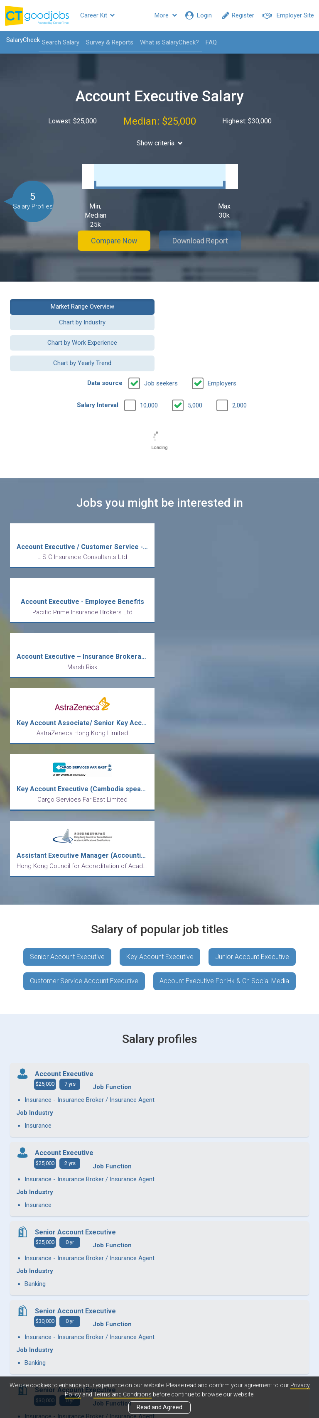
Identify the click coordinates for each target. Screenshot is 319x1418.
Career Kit (97, 15)
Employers (222, 345)
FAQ (211, 42)
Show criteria (160, 143)
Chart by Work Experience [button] (82, 325)
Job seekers (161, 345)
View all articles (160, 1328)
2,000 (239, 367)
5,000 (195, 367)
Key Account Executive (160, 743)
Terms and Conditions (122, 1394)
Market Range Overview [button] (81, 304)
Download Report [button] (201, 238)
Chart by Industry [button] (237, 304)
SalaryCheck (23, 40)
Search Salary (60, 42)
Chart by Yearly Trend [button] (238, 325)
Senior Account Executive (67, 743)
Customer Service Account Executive (84, 767)
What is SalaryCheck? (169, 42)
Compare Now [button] (113, 238)
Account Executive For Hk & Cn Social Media (225, 767)
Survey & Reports (109, 42)
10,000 (149, 367)
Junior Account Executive (252, 743)
